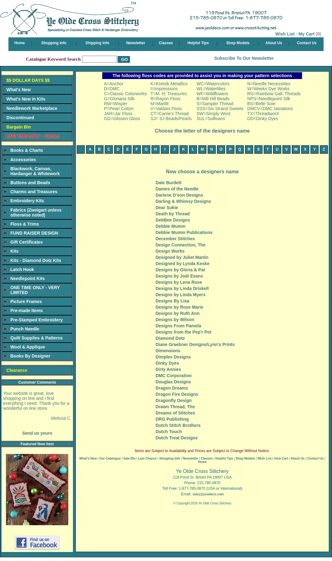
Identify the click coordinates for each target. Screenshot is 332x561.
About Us (273, 43)
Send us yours (37, 433)
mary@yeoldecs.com (208, 494)
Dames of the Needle (177, 188)
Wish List (285, 33)
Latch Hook (22, 269)
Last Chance (147, 458)
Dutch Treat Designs (177, 437)
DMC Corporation (174, 375)
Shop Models (238, 43)
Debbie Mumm (170, 226)
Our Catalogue (110, 458)
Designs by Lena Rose (179, 282)
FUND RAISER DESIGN (34, 233)
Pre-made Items (26, 310)
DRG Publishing (172, 419)
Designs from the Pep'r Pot (183, 332)
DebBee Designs (173, 219)
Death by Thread (173, 213)
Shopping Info (54, 43)
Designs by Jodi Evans (179, 275)
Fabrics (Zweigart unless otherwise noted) (35, 212)
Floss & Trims (24, 224)
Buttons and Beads (30, 182)
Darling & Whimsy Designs (183, 201)
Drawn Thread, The (175, 406)
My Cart (307, 33)
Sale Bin (129, 458)
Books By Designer (30, 355)
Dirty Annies (168, 369)
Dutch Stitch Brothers (178, 425)
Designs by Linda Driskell (182, 288)
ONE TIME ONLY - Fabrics (33, 136)
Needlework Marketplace (32, 108)
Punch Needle (24, 328)
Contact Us (306, 43)
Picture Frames (26, 301)
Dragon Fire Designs (177, 394)
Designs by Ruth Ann (178, 313)
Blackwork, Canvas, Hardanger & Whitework (35, 171)
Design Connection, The (180, 244)
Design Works (170, 251)
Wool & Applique (27, 346)
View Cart (281, 458)
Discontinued (20, 117)
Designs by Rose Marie (179, 307)
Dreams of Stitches (175, 412)
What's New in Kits (26, 98)
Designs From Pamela (178, 325)
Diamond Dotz (170, 338)
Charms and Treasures (33, 191)
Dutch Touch (169, 431)
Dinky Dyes (167, 363)
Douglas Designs (173, 381)
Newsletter (135, 43)
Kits (14, 251)
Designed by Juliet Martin (182, 257)
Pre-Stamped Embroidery (36, 319)
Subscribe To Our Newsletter (244, 58)
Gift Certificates (26, 242)
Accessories (23, 159)
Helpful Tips (198, 43)
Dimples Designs (173, 356)
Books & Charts (26, 150)
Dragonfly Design (174, 400)
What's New (19, 89)
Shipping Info (97, 43)
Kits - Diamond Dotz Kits (35, 260)
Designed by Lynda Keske (182, 263)
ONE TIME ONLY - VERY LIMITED (35, 290)
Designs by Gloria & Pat (180, 269)
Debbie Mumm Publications (184, 232)
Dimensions (168, 350)
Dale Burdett (168, 182)
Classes (166, 43)
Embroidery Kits (27, 200)
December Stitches (175, 238)
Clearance (17, 370)
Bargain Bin (19, 126)
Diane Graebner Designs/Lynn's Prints (195, 344)
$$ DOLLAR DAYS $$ (28, 80)
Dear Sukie (167, 207)
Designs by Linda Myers (180, 294)
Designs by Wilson (175, 319)
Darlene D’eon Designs (179, 195)
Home (19, 43)
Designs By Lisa (172, 300)
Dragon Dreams (172, 388)
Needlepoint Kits (27, 278)
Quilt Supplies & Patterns (36, 337)
